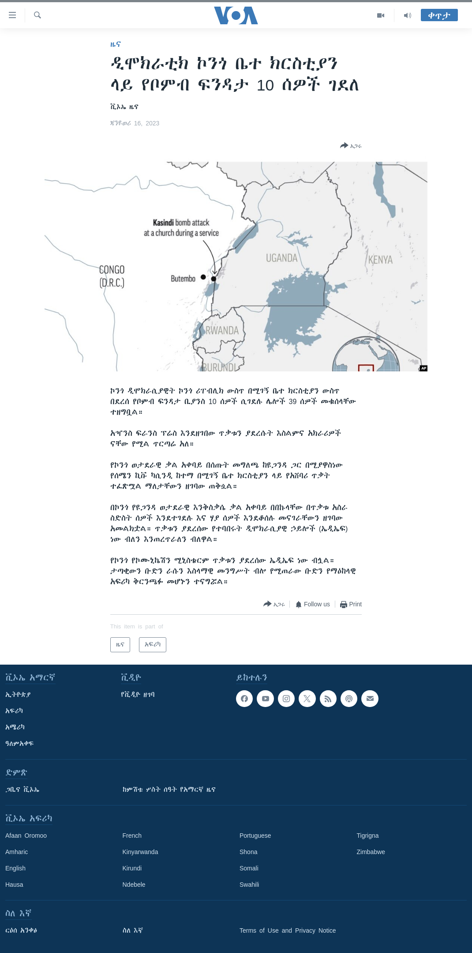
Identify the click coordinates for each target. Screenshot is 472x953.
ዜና (115, 44)
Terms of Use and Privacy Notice (288, 930)
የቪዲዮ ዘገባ (138, 695)
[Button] (351, 146)
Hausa (14, 885)
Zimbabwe (371, 852)
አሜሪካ (15, 727)
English (15, 868)
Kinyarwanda (140, 852)
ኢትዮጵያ (18, 695)
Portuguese (255, 836)
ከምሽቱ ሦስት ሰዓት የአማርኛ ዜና (169, 790)
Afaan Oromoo (26, 836)
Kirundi (132, 868)
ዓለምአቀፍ (19, 744)
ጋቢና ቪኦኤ (22, 790)
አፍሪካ (14, 711)
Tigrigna (368, 836)
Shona (248, 852)
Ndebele (134, 885)
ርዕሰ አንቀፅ (21, 930)
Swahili (249, 885)
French (132, 836)
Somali (249, 868)
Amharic (16, 852)
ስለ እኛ (133, 930)
